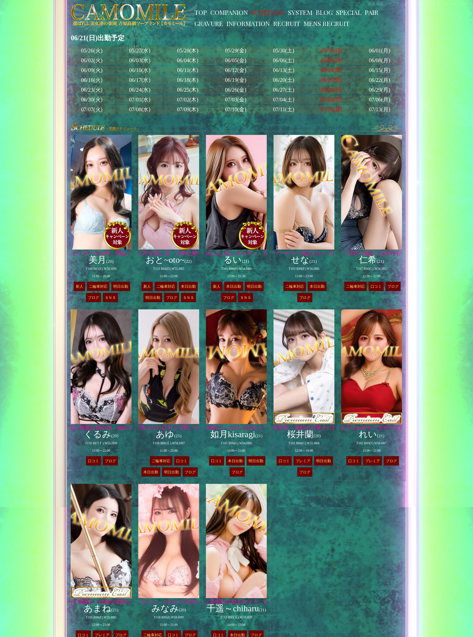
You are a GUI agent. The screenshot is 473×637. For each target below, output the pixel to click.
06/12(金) (235, 70)
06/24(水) (139, 90)
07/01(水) (139, 99)
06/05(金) (235, 60)
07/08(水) (139, 109)
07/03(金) (235, 99)
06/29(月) (379, 90)
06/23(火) (91, 90)
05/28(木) (187, 50)
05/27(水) (139, 50)
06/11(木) (187, 70)
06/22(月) (379, 80)
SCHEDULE (268, 12)
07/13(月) (379, 109)
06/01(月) (379, 50)
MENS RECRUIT (327, 23)
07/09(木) (187, 109)
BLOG (324, 12)
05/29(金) (235, 50)
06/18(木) (187, 80)
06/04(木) (187, 60)
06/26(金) (235, 90)
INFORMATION (248, 23)
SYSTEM (300, 12)
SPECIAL (348, 12)
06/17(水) (139, 80)
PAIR (371, 12)
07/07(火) (91, 109)
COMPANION (229, 12)
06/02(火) (91, 60)
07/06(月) (379, 99)
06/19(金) (235, 80)
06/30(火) (91, 99)
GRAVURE (208, 23)
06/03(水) (139, 60)
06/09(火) (91, 70)
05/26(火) (91, 50)
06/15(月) (379, 70)
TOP (200, 12)
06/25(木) (187, 90)
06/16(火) (91, 80)
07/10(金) (235, 109)
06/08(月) (379, 60)
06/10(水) (139, 70)
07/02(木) (187, 99)
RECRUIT (286, 23)
